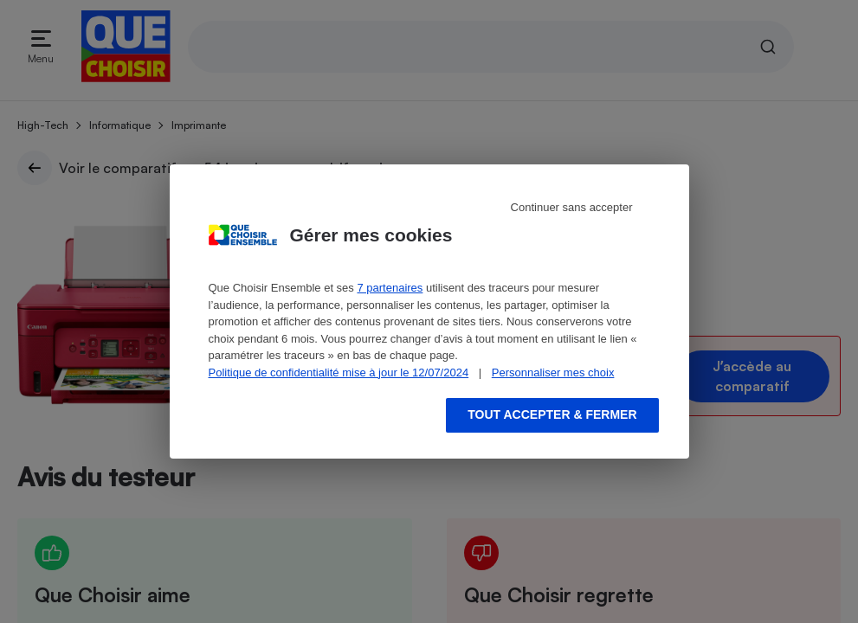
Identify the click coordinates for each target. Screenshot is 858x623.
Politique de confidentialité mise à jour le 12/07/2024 (339, 372)
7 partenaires (390, 287)
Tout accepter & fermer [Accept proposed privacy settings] (552, 414)
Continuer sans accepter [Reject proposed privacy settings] (572, 207)
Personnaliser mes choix (553, 372)
